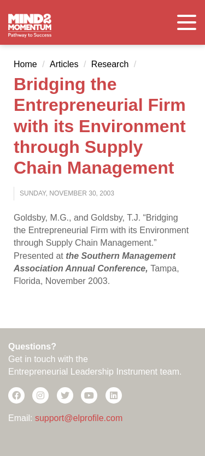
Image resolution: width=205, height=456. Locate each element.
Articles (64, 64)
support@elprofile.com (78, 418)
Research (109, 64)
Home (25, 64)
